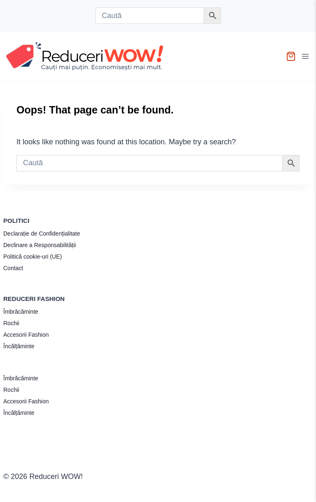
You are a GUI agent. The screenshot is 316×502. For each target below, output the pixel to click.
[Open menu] (306, 56)
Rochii (11, 323)
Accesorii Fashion (26, 334)
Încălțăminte (18, 346)
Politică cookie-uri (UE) (32, 256)
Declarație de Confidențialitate (41, 233)
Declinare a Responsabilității (39, 245)
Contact (13, 268)
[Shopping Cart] (291, 56)
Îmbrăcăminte (20, 311)
